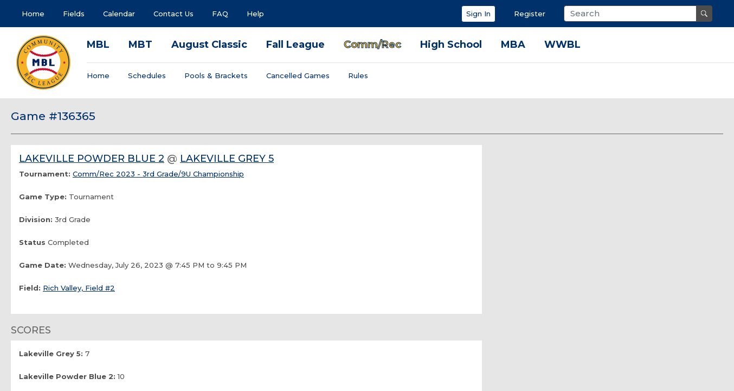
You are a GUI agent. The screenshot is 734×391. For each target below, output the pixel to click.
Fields (74, 13)
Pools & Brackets (216, 75)
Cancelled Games (298, 75)
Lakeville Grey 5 (227, 159)
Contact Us (173, 13)
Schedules (147, 75)
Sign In (478, 13)
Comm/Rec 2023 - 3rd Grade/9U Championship (158, 173)
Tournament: (44, 173)
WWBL (562, 45)
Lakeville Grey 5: (51, 353)
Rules (358, 75)
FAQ (220, 13)
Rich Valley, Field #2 (79, 287)
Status (32, 242)
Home (33, 13)
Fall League (295, 45)
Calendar (119, 13)
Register (529, 13)
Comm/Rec (372, 45)
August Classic (209, 45)
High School (451, 45)
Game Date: (42, 265)
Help (255, 13)
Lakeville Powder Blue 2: (67, 376)
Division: (36, 219)
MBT (140, 45)
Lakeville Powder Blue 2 (91, 159)
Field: (30, 287)
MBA (513, 45)
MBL (98, 45)
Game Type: (43, 196)
